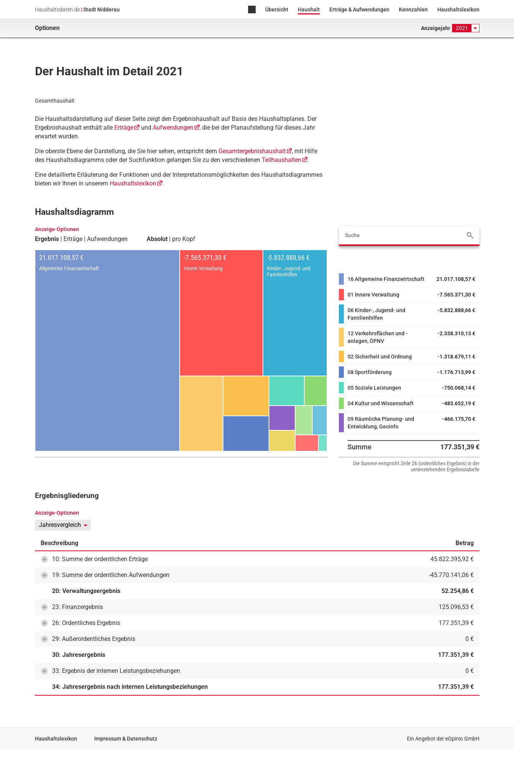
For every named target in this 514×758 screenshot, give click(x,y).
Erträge (123, 127)
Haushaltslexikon (458, 9)
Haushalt (309, 9)
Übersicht (276, 9)
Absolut (157, 239)
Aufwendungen (173, 127)
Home (252, 10)
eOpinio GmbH (462, 739)
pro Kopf (183, 239)
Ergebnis (47, 239)
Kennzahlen (413, 9)
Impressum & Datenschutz (125, 739)
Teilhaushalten (281, 159)
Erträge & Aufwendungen (359, 9)
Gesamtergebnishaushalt (252, 151)
